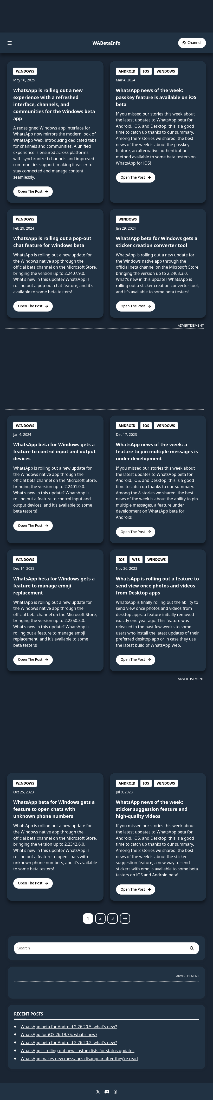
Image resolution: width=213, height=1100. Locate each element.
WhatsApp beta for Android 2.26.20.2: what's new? (69, 1042)
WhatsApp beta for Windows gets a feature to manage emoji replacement (54, 585)
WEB (136, 559)
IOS (146, 71)
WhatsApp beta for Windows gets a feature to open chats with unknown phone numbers (54, 809)
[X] (98, 1092)
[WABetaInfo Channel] (192, 43)
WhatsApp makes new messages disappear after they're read (79, 1059)
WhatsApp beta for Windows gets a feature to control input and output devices (54, 451)
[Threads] (115, 1092)
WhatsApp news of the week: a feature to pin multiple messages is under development (157, 451)
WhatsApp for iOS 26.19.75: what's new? (59, 1034)
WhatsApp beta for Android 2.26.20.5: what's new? (69, 1027)
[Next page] (125, 918)
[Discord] (106, 1092)
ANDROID (127, 71)
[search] (191, 948)
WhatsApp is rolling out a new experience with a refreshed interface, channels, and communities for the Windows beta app (54, 104)
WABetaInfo (106, 43)
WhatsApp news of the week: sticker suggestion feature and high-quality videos (152, 809)
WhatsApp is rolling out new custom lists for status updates (77, 1050)
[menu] (10, 43)
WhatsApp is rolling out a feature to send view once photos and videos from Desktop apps (157, 585)
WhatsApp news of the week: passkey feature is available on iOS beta (156, 97)
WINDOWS (25, 71)
